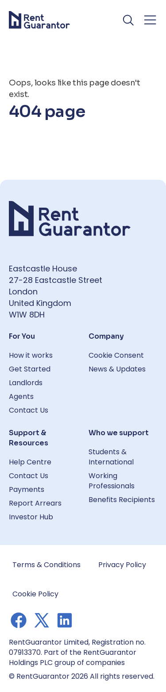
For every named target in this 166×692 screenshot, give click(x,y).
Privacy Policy (122, 565)
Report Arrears (35, 503)
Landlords (25, 383)
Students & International (111, 457)
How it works (31, 355)
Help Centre (30, 462)
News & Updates (117, 369)
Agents (21, 396)
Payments (26, 489)
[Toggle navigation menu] (150, 20)
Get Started (29, 369)
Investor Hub (31, 517)
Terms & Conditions (46, 565)
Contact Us (28, 410)
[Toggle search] (128, 20)
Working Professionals (112, 481)
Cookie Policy (35, 594)
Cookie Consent (116, 355)
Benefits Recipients (122, 500)
